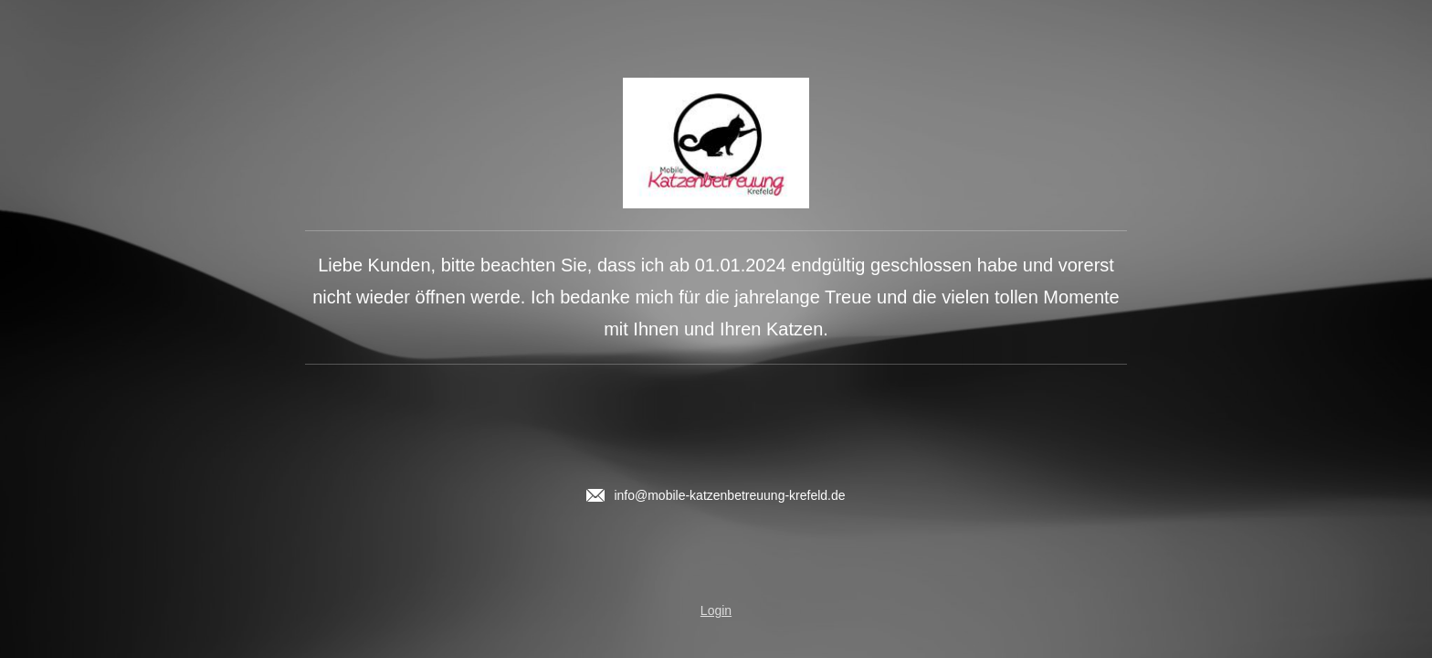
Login (716, 610)
